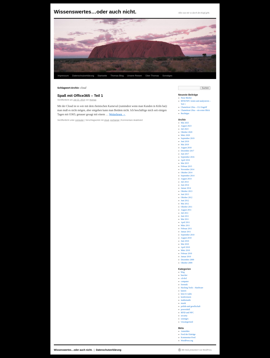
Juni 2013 (185, 194)
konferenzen (186, 297)
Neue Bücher (186, 98)
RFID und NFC (187, 312)
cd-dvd (184, 278)
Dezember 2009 (187, 259)
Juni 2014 (185, 185)
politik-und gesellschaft (190, 306)
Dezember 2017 (187, 151)
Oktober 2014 (186, 172)
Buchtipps (185, 113)
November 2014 (187, 169)
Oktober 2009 (186, 263)
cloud (106, 120)
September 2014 (187, 175)
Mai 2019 (185, 144)
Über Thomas (152, 75)
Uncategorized (187, 322)
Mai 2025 (185, 123)
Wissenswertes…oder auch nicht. (95, 12)
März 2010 (185, 250)
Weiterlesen (117, 114)
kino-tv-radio (186, 294)
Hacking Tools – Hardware (192, 287)
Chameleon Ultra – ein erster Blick (195, 110)
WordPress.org (187, 340)
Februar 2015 (186, 166)
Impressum (63, 75)
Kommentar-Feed (188, 337)
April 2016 (185, 160)
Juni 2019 (185, 141)
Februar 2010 (186, 253)
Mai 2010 (185, 244)
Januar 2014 (186, 188)
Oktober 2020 (186, 132)
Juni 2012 (185, 200)
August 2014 (186, 179)
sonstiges (185, 319)
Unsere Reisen (134, 75)
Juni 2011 (185, 216)
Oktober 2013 (186, 191)
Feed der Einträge (188, 334)
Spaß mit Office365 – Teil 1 (80, 95)
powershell (185, 309)
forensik (184, 284)
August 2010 (186, 238)
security (184, 315)
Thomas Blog (117, 75)
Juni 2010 (185, 241)
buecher (184, 275)
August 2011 (186, 210)
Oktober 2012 (186, 197)
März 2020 (185, 135)
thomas (93, 100)
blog (183, 272)
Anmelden (185, 331)
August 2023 (186, 126)
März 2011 (185, 225)
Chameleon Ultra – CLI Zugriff (194, 107)
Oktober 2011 (186, 207)
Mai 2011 (185, 219)
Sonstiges (167, 75)
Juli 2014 (185, 182)
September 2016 (187, 157)
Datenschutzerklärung (83, 75)
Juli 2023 (185, 129)
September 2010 (187, 235)
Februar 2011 (186, 228)
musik (183, 303)
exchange (114, 120)
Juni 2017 (185, 154)
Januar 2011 (186, 231)
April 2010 (185, 247)
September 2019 (187, 138)
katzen (183, 291)
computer (79, 120)
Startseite (102, 75)
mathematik (186, 300)
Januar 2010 (186, 256)
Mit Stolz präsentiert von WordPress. (197, 350)
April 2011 (185, 222)
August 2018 (186, 147)
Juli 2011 (185, 213)
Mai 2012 (185, 203)
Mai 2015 (185, 163)
